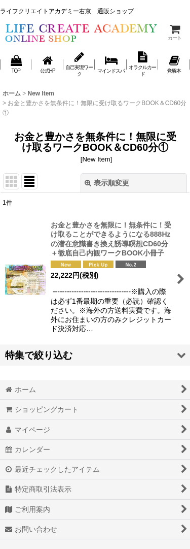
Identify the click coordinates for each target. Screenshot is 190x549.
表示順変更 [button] (107, 183)
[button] (95, 355)
